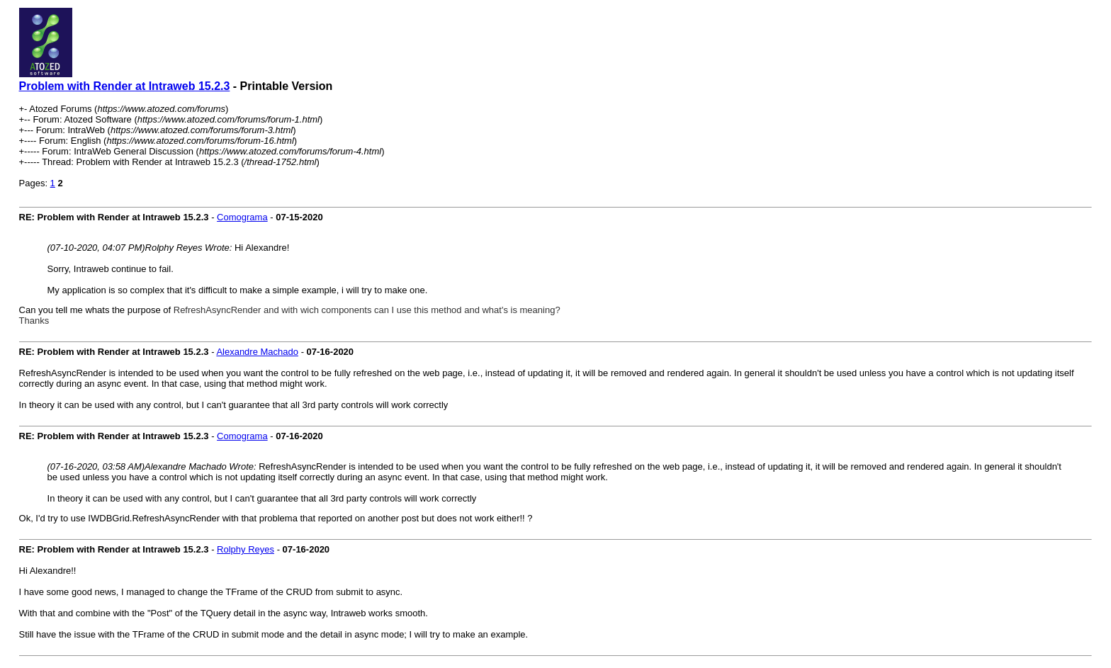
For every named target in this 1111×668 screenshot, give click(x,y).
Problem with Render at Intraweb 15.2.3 (124, 86)
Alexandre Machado (257, 351)
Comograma (242, 217)
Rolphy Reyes (245, 549)
